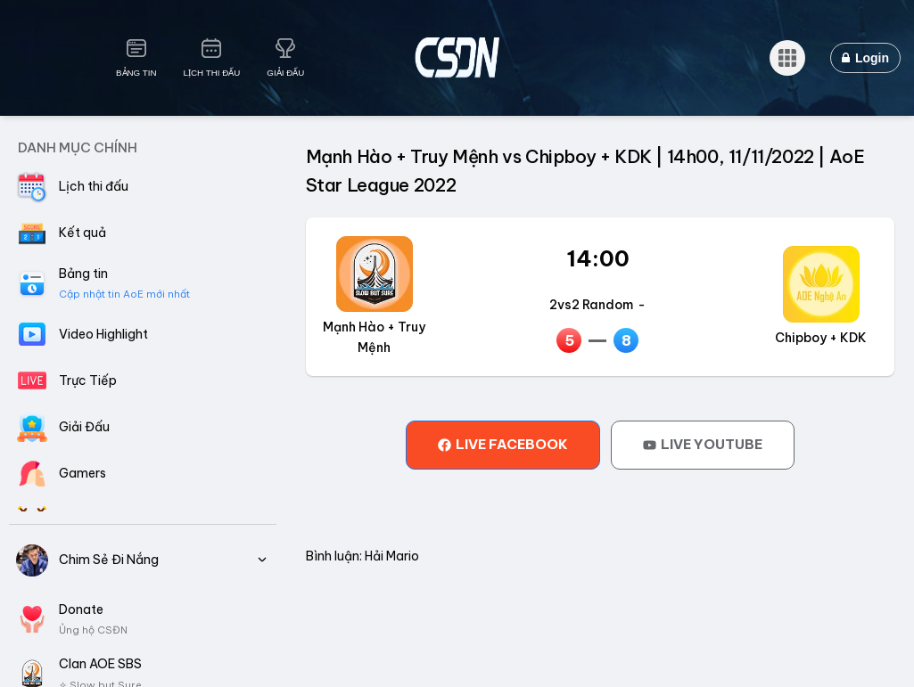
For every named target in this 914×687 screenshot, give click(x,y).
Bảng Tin (136, 73)
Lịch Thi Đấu (212, 73)
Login (865, 58)
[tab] (503, 445)
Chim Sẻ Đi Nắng (142, 560)
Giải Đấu (285, 73)
